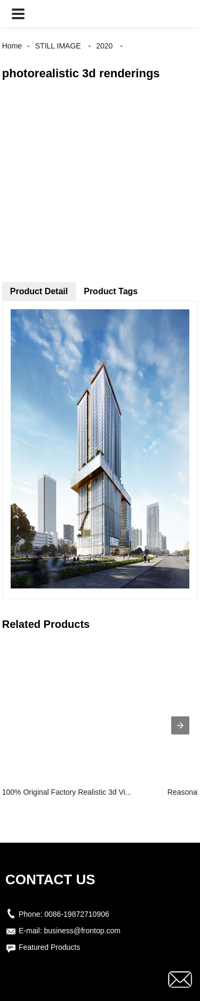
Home (12, 46)
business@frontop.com (82, 930)
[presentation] (180, 725)
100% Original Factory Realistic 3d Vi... (67, 792)
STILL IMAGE (58, 46)
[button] (18, 13)
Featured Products (49, 947)
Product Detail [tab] (39, 291)
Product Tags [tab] (111, 291)
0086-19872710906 (76, 914)
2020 (104, 46)
